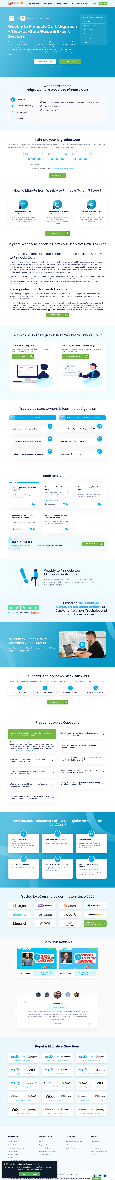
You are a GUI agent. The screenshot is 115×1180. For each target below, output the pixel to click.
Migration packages (46, 1145)
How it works (87, 21)
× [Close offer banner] (55, 1163)
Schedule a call (44, 1154)
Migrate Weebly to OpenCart (23, 1084)
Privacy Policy (64, 1177)
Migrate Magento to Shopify (23, 1097)
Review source (57, 1023)
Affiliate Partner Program (73, 1142)
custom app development (43, 307)
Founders (94, 1154)
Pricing (59, 4)
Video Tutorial (87, 30)
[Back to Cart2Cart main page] (15, 5)
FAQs (84, 34)
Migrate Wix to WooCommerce (57, 1097)
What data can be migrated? (93, 17)
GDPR (10, 1157)
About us (94, 1145)
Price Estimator (45, 62)
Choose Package (77, 356)
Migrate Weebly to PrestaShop (57, 1071)
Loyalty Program (70, 1148)
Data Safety (87, 38)
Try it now (95, 544)
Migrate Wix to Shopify (23, 1110)
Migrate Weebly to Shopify (23, 1057)
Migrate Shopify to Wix (91, 1084)
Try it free (103, 3)
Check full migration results (26, 751)
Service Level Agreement (16, 1148)
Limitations (86, 42)
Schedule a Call (81, 4)
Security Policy (100, 681)
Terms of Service (14, 1145)
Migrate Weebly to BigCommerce (91, 1071)
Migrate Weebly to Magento (91, 1057)
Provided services (97, 1148)
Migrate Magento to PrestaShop (57, 1110)
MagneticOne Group (59, 1174)
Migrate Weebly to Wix (23, 1071)
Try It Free (70, 62)
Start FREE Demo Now (30, 1174)
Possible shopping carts (47, 1151)
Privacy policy (13, 1151)
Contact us (95, 1142)
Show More (60, 315)
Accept (96, 1179)
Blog (73, 4)
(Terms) (36, 1164)
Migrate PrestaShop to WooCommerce (91, 1097)
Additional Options (89, 25)
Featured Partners (71, 1145)
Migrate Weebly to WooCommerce (57, 1057)
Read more (86, 1179)
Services (65, 4)
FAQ (40, 1142)
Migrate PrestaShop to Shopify (57, 1084)
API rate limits (92, 310)
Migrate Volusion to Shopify (91, 1110)
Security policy (13, 1154)
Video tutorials (44, 1148)
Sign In (95, 3)
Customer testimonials (99, 1151)
